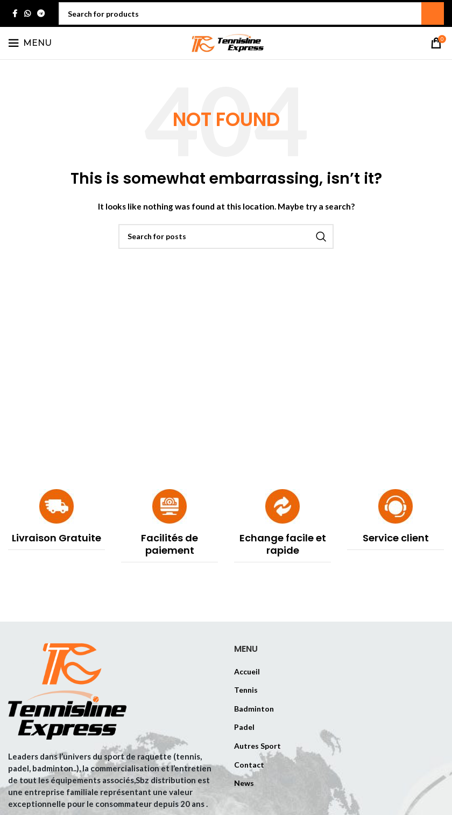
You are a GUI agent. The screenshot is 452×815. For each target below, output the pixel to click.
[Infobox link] (56, 519)
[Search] (251, 13)
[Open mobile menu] (30, 43)
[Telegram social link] (41, 13)
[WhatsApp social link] (27, 13)
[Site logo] (226, 42)
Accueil (247, 671)
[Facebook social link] (14, 13)
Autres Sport (257, 745)
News (244, 783)
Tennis (246, 689)
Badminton (254, 708)
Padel (244, 727)
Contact (249, 764)
